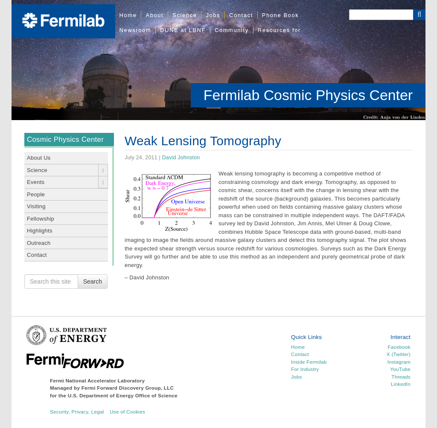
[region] (218, 60)
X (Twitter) (399, 354)
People (36, 194)
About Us (39, 158)
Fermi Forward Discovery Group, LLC (128, 388)
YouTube (400, 369)
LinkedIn (401, 384)
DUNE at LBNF (183, 30)
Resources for (279, 30)
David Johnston (181, 158)
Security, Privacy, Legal (77, 411)
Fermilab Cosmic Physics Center (308, 95)
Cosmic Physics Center (65, 139)
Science (184, 15)
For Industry (305, 369)
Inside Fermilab (309, 362)
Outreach (39, 243)
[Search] (381, 14)
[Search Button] (419, 14)
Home (128, 15)
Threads (401, 376)
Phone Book (280, 15)
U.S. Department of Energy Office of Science (123, 395)
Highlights (39, 230)
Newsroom (135, 30)
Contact (241, 15)
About (154, 15)
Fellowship (40, 218)
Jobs (213, 15)
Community (232, 30)
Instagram (399, 362)
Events (35, 182)
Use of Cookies (127, 411)
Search (92, 281)
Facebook (399, 347)
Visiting (36, 206)
